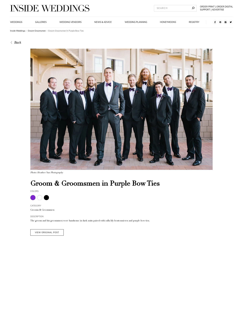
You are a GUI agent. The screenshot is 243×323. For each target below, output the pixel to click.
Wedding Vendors (70, 22)
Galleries (41, 22)
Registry (194, 22)
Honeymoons (168, 22)
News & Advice (103, 22)
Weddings (16, 22)
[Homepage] (49, 8)
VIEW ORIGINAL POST (47, 232)
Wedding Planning (136, 22)
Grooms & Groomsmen (42, 210)
